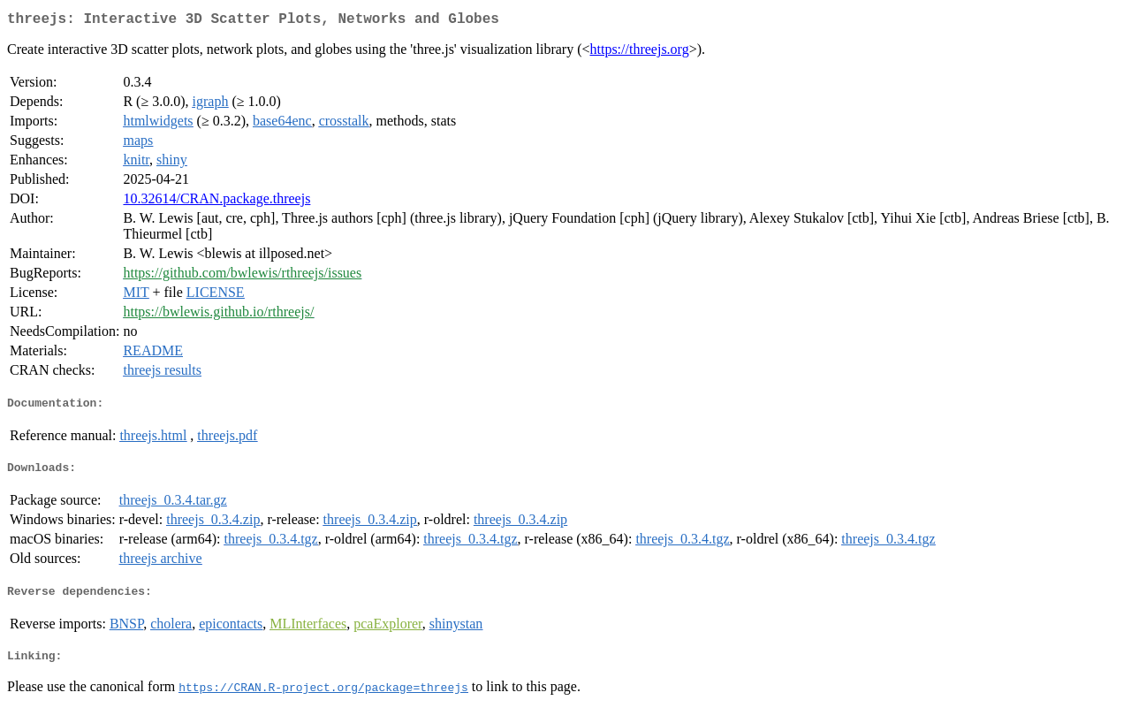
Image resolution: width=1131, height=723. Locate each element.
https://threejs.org (639, 52)
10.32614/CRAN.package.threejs (216, 201)
